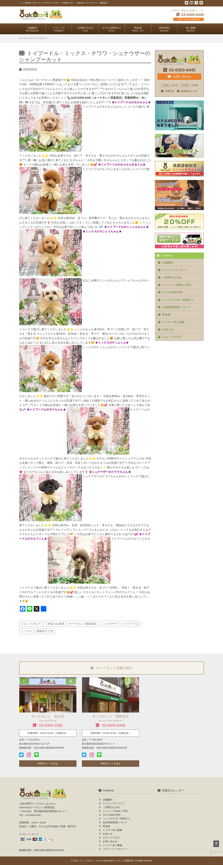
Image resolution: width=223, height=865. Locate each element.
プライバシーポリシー (115, 849)
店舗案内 (32, 29)
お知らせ (168, 329)
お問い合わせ (179, 76)
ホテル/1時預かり (111, 29)
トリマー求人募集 (173, 322)
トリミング (59, 29)
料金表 (138, 29)
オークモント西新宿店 (83, 623)
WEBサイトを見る (48, 763)
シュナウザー (109, 623)
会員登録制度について (176, 307)
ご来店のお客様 (54, 623)
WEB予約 (164, 29)
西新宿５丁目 (44, 631)
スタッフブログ (30, 623)
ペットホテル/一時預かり (178, 299)
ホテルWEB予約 (172, 292)
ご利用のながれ (85, 29)
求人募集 (191, 29)
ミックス (26, 631)
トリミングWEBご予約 (176, 284)
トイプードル (130, 623)
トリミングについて (174, 269)
